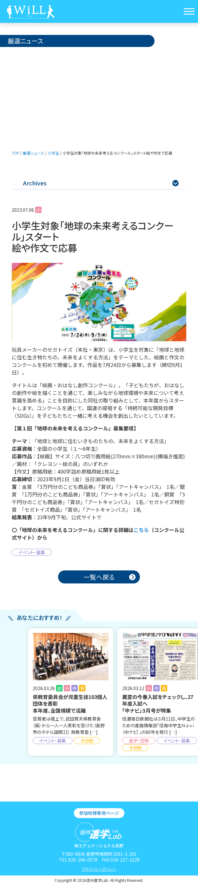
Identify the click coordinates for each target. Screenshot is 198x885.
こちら (141, 530)
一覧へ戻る (99, 577)
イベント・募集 (31, 552)
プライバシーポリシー (99, 869)
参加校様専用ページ (99, 813)
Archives (100, 183)
